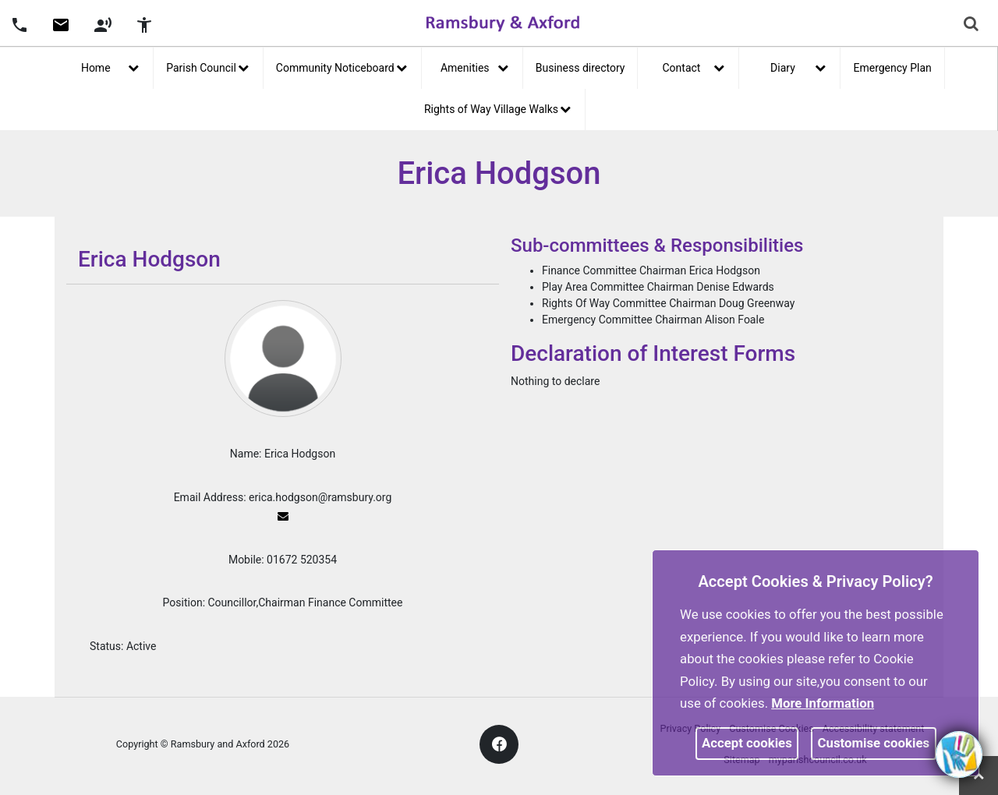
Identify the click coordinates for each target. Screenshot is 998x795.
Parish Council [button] (207, 66)
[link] (60, 30)
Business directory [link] (580, 68)
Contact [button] (694, 66)
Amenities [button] (474, 66)
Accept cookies (747, 743)
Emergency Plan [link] (892, 68)
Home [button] (110, 66)
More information (822, 703)
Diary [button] (798, 66)
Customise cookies (874, 743)
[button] (19, 23)
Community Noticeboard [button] (341, 66)
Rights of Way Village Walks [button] (497, 107)
